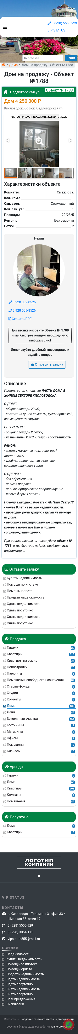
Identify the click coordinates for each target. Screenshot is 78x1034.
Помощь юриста (19, 969)
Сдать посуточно (19, 984)
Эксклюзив (15, 1004)
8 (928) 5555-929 (62, 23)
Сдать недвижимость (23, 979)
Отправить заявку (47, 364)
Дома (13, 65)
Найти (71, 58)
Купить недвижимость (23, 959)
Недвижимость (18, 954)
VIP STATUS (56, 30)
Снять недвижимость (23, 989)
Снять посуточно (19, 994)
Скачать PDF (20, 319)
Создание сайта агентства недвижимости (47, 1019)
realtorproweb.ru (61, 1026)
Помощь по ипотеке (22, 964)
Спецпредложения (20, 999)
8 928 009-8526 (22, 302)
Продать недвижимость (25, 974)
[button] (38, 138)
